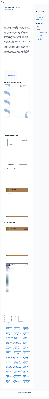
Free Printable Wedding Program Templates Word (17, 371)
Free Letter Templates (18, 375)
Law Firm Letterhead (17, 352)
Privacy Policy (36, 1)
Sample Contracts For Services (41, 15)
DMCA (32, 1)
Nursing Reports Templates (41, 21)
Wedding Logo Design (18, 373)
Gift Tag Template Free (18, 356)
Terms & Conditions (44, 1)
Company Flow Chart (39, 19)
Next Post (31, 392)
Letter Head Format (9, 368)
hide (9, 71)
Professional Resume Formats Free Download (26, 380)
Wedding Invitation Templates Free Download (9, 371)
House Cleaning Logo (40, 17)
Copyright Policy (26, 1)
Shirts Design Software (27, 347)
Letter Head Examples (9, 378)
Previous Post (4, 392)
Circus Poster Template (40, 14)
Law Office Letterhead (18, 368)
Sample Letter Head (17, 367)
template (37, 26)
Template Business (6, 2)
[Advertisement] (12, 18)
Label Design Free (26, 382)
